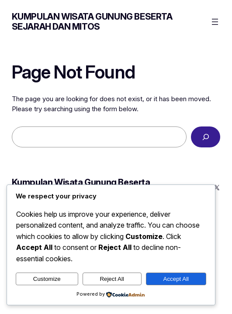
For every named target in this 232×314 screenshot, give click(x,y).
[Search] (206, 136)
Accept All (176, 279)
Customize (47, 279)
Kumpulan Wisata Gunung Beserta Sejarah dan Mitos (92, 21)
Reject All (112, 279)
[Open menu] (215, 22)
